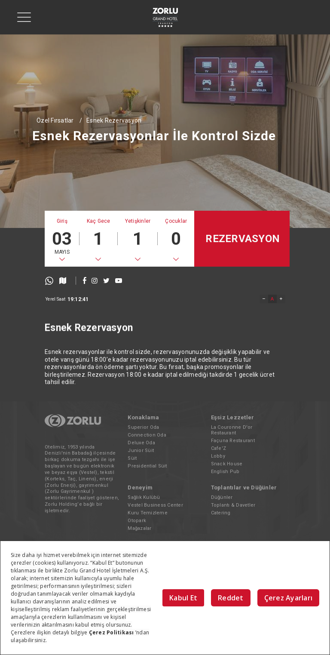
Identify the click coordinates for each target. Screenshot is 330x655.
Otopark (137, 520)
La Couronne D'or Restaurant (232, 430)
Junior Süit (141, 450)
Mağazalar (139, 528)
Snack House (227, 464)
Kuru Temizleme (148, 513)
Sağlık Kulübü (144, 497)
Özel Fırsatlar (55, 120)
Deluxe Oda (141, 443)
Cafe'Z (218, 448)
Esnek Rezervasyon (113, 120)
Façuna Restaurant (233, 440)
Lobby (218, 456)
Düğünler (222, 497)
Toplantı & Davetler (233, 505)
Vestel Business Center (155, 505)
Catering (221, 513)
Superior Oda (143, 427)
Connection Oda (147, 435)
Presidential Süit (147, 466)
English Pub (225, 471)
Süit (132, 458)
